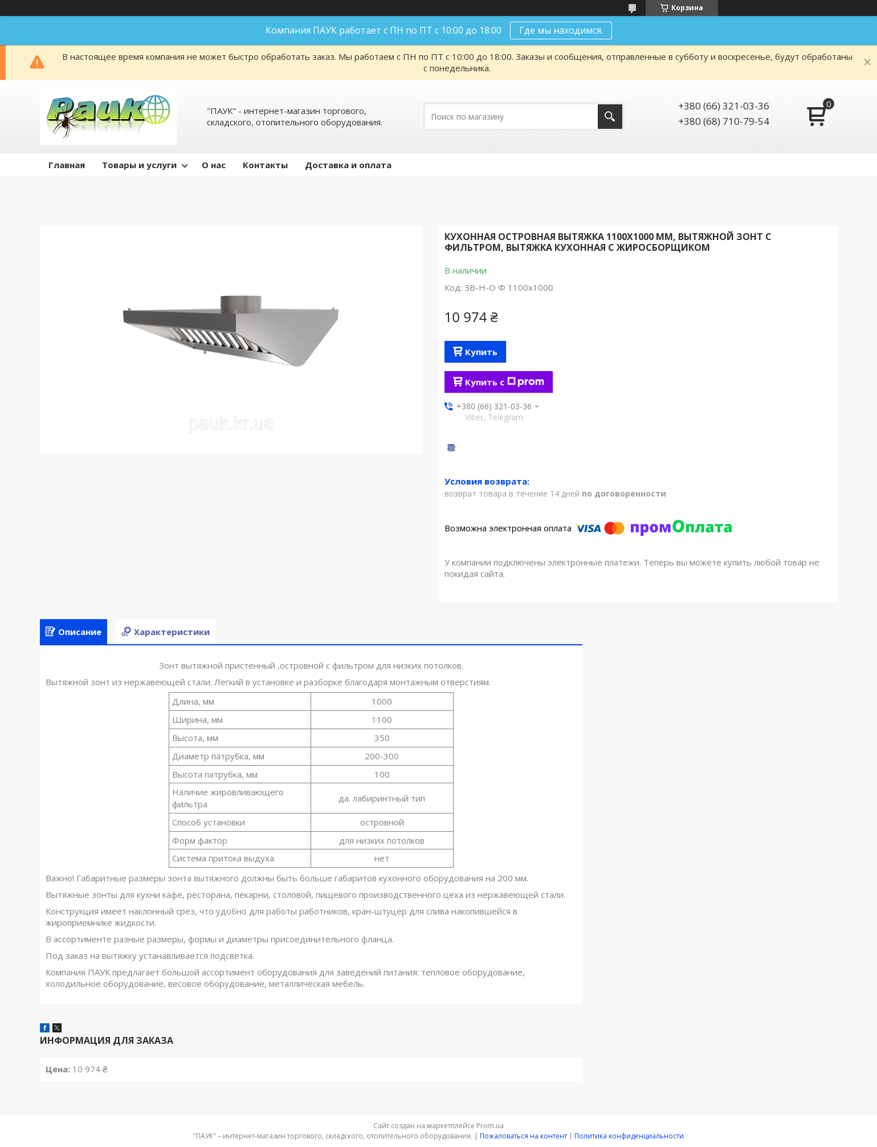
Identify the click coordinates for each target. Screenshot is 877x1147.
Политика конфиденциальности (629, 1136)
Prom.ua (490, 1125)
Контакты (265, 164)
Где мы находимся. (561, 30)
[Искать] (610, 116)
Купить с (504, 382)
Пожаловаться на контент (523, 1136)
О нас (214, 164)
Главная (66, 164)
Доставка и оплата (348, 164)
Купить (481, 351)
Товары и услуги (139, 164)
